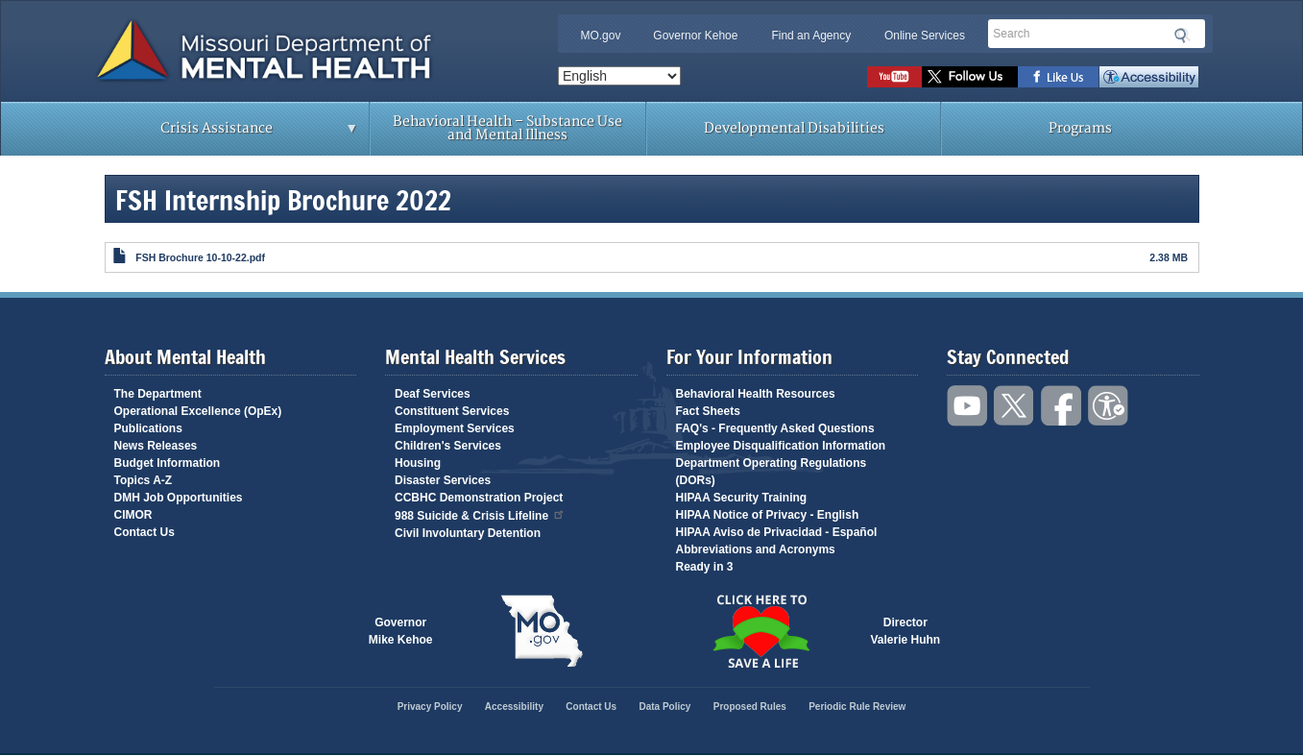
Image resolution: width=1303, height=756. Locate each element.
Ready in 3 (705, 566)
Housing (418, 463)
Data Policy (664, 706)
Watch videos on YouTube (894, 76)
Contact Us (144, 532)
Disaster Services (443, 480)
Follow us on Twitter (970, 76)
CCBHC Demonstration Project (479, 497)
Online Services (924, 35)
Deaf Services (433, 394)
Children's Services (448, 445)
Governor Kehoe (695, 35)
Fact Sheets (708, 411)
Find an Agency (811, 35)
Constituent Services (452, 411)
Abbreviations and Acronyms (755, 549)
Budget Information (167, 463)
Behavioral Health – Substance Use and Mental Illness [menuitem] (507, 128)
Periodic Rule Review (856, 706)
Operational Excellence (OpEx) (198, 411)
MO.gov (600, 35)
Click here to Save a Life (761, 631)
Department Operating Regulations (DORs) (771, 471)
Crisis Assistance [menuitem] (222, 134)
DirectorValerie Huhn (906, 631)
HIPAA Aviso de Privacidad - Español (777, 532)
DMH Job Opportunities (178, 497)
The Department (158, 394)
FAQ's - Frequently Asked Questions (775, 428)
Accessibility (1148, 76)
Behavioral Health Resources (755, 394)
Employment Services (455, 428)
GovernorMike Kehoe (401, 631)
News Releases (156, 445)
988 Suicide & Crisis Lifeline (480, 514)
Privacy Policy (430, 706)
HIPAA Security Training (742, 497)
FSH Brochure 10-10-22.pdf (200, 257)
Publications (148, 428)
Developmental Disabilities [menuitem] (794, 128)
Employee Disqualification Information (781, 445)
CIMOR (133, 515)
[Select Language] (619, 75)
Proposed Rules (749, 706)
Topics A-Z (143, 480)
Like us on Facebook (1058, 76)
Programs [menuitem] (1080, 128)
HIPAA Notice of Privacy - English (767, 515)
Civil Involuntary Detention (468, 533)
